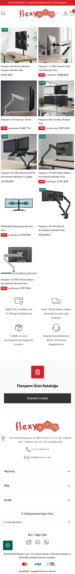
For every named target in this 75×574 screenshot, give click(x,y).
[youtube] (37, 542)
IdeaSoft (35, 571)
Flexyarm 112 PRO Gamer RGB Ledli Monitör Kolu (54, 68)
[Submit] (68, 522)
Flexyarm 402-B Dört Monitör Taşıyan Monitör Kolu (15, 68)
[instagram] (28, 542)
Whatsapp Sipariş (8, 545)
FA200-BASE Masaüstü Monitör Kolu (17, 228)
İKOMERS (24, 571)
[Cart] (71, 13)
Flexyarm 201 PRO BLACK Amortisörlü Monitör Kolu (51, 228)
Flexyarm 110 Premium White (16, 119)
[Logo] (38, 13)
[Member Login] (65, 13)
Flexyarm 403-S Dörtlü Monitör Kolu (54, 121)
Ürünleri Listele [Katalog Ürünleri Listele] (37, 398)
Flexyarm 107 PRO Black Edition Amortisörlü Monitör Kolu (54, 175)
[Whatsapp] (46, 542)
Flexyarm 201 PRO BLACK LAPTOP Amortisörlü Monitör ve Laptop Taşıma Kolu (18, 175)
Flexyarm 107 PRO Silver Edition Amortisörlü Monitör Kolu (17, 281)
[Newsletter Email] (37, 522)
